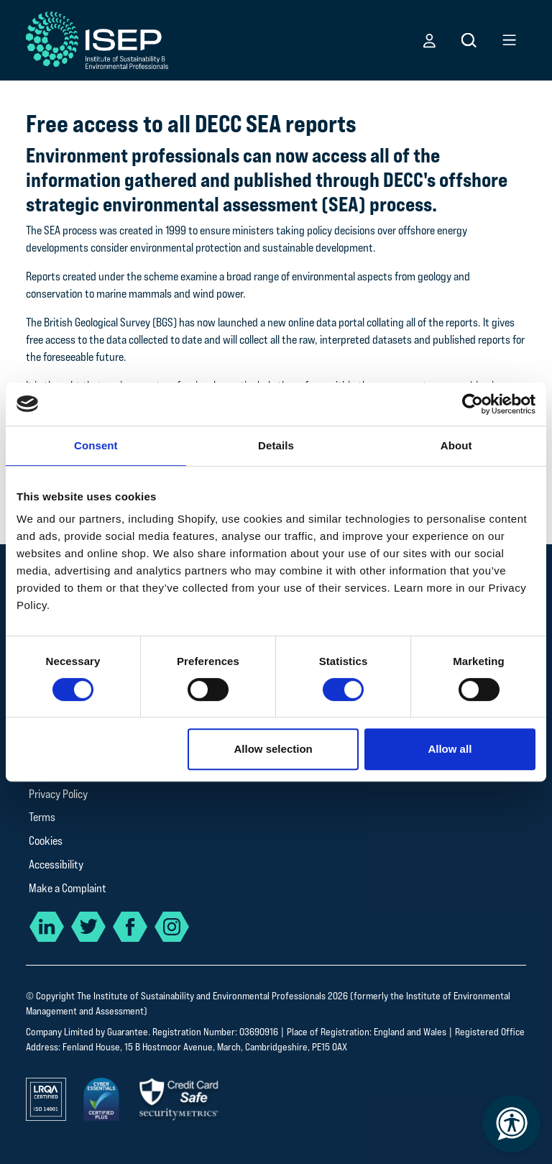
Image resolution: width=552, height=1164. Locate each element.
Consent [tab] (96, 445)
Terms (42, 817)
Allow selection (273, 749)
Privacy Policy (58, 794)
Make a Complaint (67, 888)
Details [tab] (276, 445)
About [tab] (456, 445)
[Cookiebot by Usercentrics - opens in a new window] (472, 404)
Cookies (46, 841)
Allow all (450, 749)
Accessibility (56, 864)
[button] (429, 40)
